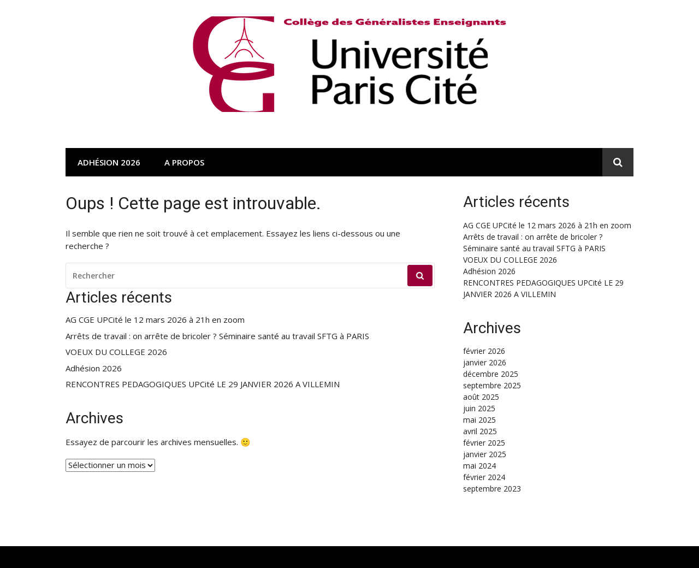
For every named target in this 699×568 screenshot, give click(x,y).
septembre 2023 (492, 488)
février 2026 (484, 351)
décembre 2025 (490, 374)
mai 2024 (479, 465)
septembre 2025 (492, 385)
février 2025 (484, 442)
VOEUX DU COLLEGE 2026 (116, 352)
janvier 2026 (484, 362)
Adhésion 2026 (109, 162)
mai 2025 (479, 420)
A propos (184, 162)
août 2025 (481, 397)
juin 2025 (479, 408)
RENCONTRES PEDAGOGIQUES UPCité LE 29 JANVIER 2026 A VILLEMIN (203, 384)
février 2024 (484, 477)
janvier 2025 (484, 454)
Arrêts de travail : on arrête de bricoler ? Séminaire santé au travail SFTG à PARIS (217, 336)
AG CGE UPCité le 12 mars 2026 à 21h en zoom (155, 320)
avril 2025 (480, 431)
